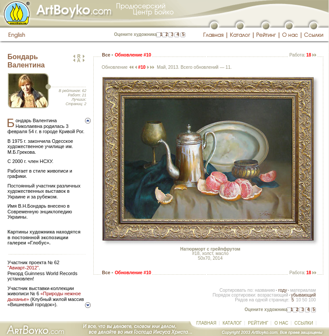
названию (265, 290)
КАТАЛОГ (232, 323)
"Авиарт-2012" (23, 267)
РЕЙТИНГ (258, 323)
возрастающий (273, 295)
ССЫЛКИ (303, 323)
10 (298, 299)
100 (312, 299)
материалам (303, 290)
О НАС (281, 323)
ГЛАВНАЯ (206, 323)
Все (106, 55)
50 (304, 299)
